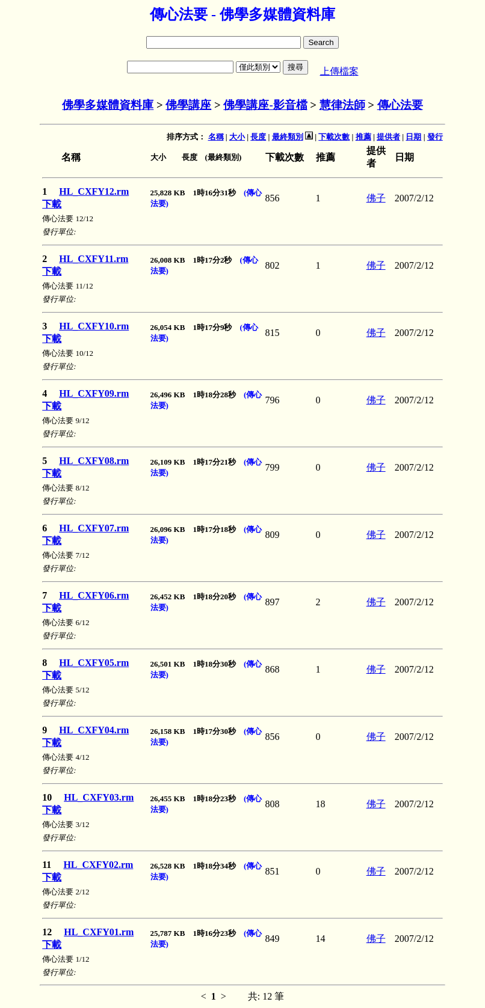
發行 (435, 136)
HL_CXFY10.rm (94, 326)
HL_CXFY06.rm (94, 595)
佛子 (376, 198)
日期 (413, 136)
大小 (237, 136)
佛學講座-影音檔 (265, 105)
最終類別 (287, 136)
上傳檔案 (339, 71)
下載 (51, 204)
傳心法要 (400, 105)
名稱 (216, 136)
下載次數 (334, 136)
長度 (258, 136)
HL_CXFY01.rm (99, 932)
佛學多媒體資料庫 (107, 105)
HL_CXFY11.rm (93, 259)
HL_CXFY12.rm (94, 191)
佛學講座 (188, 105)
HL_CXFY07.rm (94, 528)
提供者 (388, 136)
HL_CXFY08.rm (94, 461)
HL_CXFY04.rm (94, 730)
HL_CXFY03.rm (99, 797)
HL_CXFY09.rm (94, 393)
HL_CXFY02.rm (98, 865)
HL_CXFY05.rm (94, 663)
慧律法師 (342, 105)
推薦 (363, 136)
